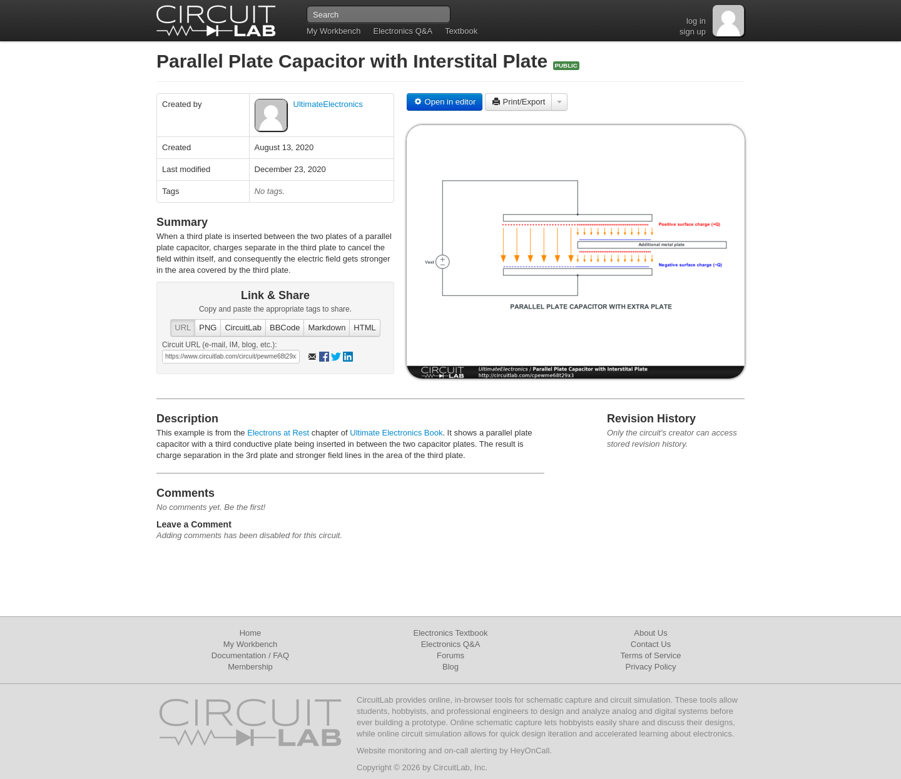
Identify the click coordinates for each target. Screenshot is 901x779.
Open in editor (445, 101)
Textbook (461, 31)
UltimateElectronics (328, 104)
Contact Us (651, 644)
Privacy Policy (651, 666)
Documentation (238, 655)
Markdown (326, 327)
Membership (250, 666)
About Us (650, 633)
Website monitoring (391, 750)
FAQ (281, 655)
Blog (450, 666)
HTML (364, 327)
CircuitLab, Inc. (460, 767)
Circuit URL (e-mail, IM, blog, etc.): (219, 344)
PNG (207, 327)
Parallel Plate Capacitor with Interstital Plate (354, 61)
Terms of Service (651, 655)
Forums (450, 655)
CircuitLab (243, 327)
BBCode (285, 327)
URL (183, 327)
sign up (693, 31)
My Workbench (333, 31)
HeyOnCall (529, 750)
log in (696, 21)
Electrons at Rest (278, 432)
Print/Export (519, 101)
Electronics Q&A (402, 31)
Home (251, 633)
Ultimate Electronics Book (396, 432)
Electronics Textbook (451, 633)
